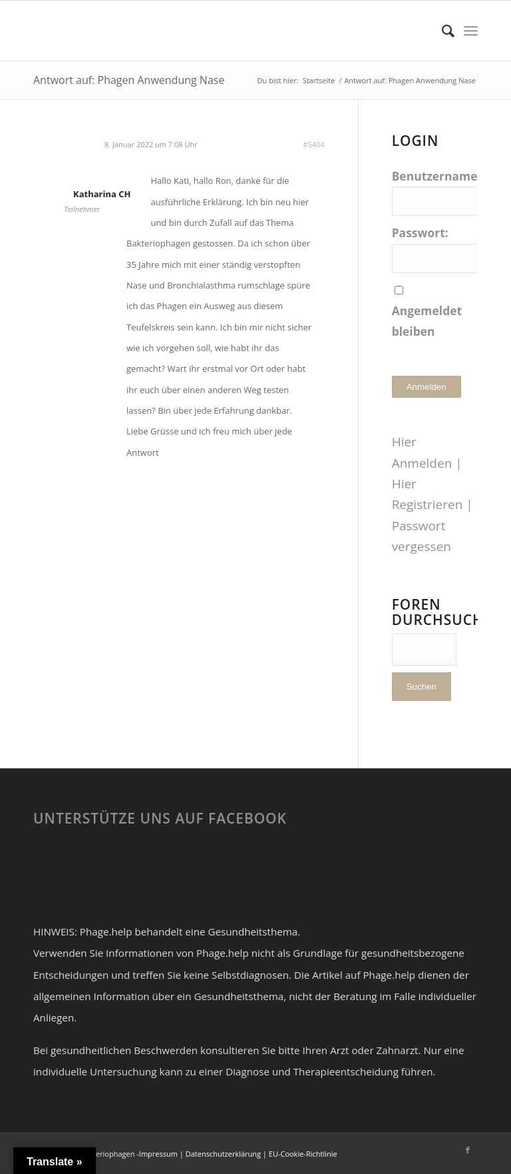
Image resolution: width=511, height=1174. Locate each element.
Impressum (158, 1154)
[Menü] (471, 31)
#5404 (313, 144)
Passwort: (420, 233)
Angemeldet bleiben (427, 320)
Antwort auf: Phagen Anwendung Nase (128, 80)
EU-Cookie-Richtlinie (303, 1154)
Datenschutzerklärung (223, 1154)
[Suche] (441, 31)
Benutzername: (436, 176)
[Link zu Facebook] (468, 1150)
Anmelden (426, 387)
